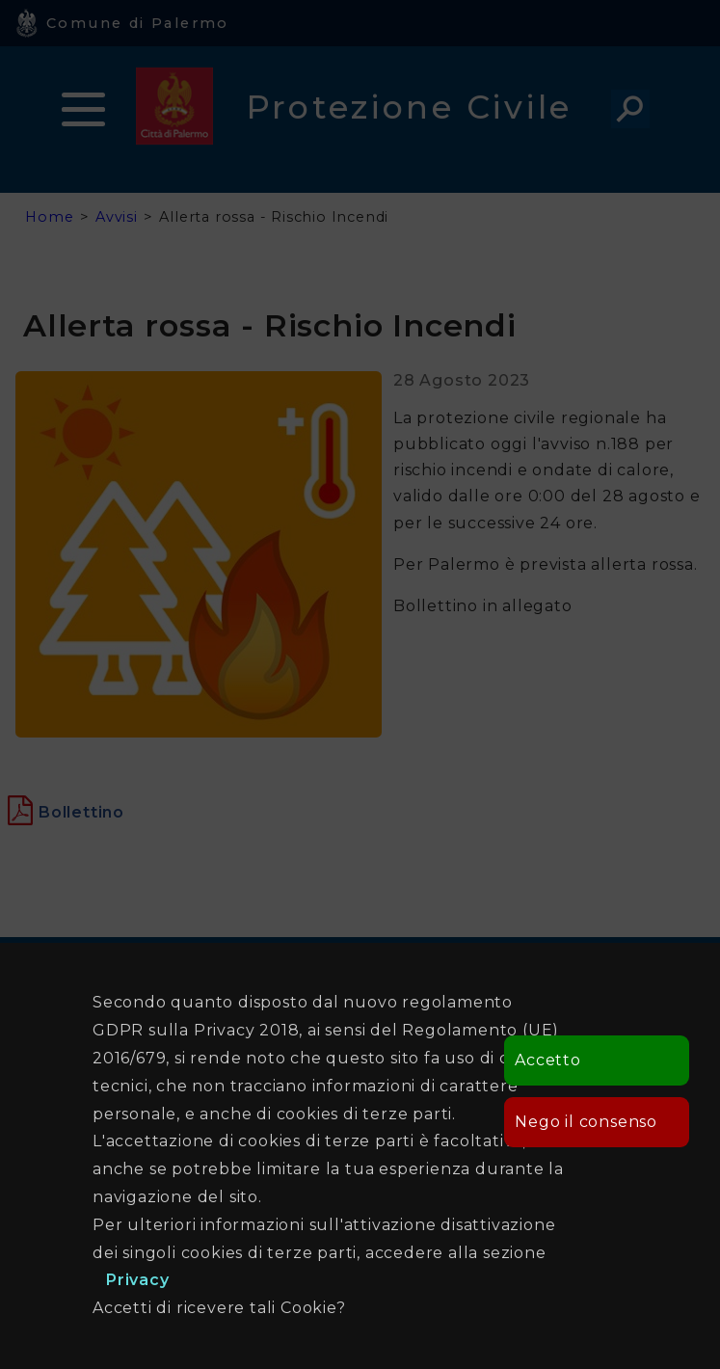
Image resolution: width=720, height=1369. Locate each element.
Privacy (138, 1280)
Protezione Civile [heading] (409, 106)
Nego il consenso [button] (586, 1122)
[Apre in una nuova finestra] (81, 812)
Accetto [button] (548, 1060)
